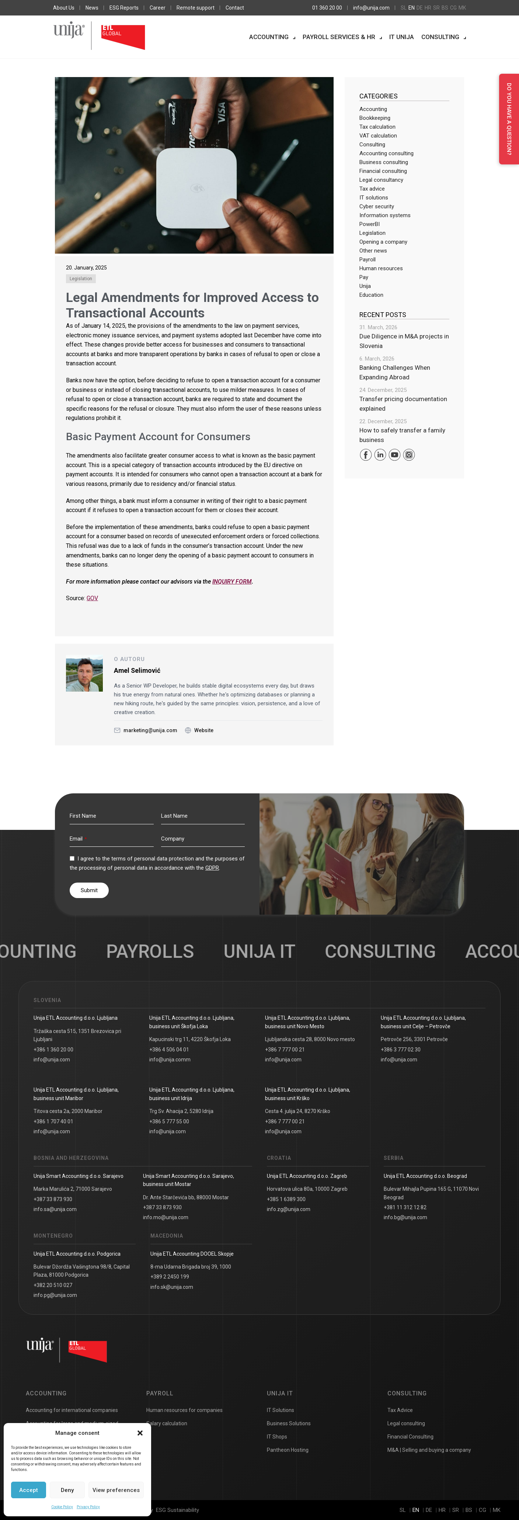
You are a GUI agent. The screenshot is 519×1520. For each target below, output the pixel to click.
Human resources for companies (184, 1410)
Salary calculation (166, 1423)
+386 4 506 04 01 (169, 1050)
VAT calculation (378, 135)
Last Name (174, 816)
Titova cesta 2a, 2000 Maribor (68, 1111)
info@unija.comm (170, 1059)
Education (371, 295)
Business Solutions (289, 1423)
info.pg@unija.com (55, 1295)
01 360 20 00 (327, 8)
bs (445, 8)
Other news (373, 250)
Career (158, 8)
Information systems (385, 215)
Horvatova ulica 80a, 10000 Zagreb (307, 1189)
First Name (83, 816)
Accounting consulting (386, 153)
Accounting (269, 37)
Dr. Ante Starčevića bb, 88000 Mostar (186, 1197)
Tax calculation (377, 127)
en (411, 8)
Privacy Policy (88, 1507)
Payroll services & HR (339, 37)
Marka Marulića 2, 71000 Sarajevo (73, 1189)
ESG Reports (124, 8)
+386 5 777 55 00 (169, 1121)
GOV (92, 598)
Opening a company (383, 242)
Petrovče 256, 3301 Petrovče (414, 1039)
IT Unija (401, 37)
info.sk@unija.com (171, 1287)
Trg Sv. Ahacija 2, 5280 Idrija (181, 1111)
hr (428, 8)
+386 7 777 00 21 (285, 1050)
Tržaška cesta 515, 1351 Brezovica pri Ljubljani (77, 1035)
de (420, 8)
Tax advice (372, 188)
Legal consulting (406, 1423)
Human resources (381, 268)
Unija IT (280, 1393)
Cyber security (376, 206)
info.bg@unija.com (405, 1217)
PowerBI (369, 224)
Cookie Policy (62, 1507)
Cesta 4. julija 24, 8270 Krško (297, 1111)
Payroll (367, 259)
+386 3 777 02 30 (401, 1050)
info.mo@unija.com (165, 1217)
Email (78, 838)
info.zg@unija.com (288, 1209)
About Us (63, 8)
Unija (365, 286)
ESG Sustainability (177, 1510)
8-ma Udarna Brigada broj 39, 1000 (190, 1267)
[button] (140, 1433)
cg (453, 8)
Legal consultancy (381, 180)
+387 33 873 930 (53, 1199)
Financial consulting (383, 171)
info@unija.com (371, 8)
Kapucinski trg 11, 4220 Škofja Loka (190, 1039)
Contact (235, 8)
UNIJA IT (274, 951)
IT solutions (373, 197)
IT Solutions (280, 1410)
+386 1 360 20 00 (53, 1050)
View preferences (116, 1490)
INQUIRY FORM (232, 581)
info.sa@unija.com (55, 1209)
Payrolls (164, 951)
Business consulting (383, 162)
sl (404, 8)
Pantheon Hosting (288, 1450)
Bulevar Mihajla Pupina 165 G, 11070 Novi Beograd (431, 1193)
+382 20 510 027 (53, 1285)
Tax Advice (400, 1410)
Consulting (440, 37)
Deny (67, 1490)
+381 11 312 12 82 (405, 1207)
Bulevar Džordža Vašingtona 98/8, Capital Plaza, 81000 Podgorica (82, 1271)
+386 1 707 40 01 (53, 1121)
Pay (363, 277)
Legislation (81, 278)
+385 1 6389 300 (286, 1199)
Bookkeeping (374, 118)
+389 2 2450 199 (169, 1277)
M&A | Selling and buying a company (429, 1450)
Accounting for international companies (72, 1410)
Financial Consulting (410, 1437)
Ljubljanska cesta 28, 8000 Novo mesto (310, 1039)
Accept (28, 1490)
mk (462, 8)
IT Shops (277, 1437)
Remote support (196, 8)
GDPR (212, 868)
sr (436, 8)
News (92, 8)
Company (172, 838)
